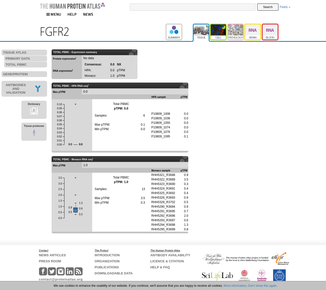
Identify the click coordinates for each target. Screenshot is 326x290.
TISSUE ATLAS (14, 52)
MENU (53, 14)
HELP (72, 14)
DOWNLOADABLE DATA (114, 273)
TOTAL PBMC (16, 64)
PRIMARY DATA (18, 58)
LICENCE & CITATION (167, 261)
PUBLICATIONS (107, 267)
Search (268, 7)
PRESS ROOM (50, 261)
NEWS (88, 14)
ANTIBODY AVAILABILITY (170, 255)
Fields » (285, 7)
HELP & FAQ (160, 267)
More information (235, 285)
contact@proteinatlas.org (61, 279)
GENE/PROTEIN (15, 74)
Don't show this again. (262, 285)
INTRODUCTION (107, 255)
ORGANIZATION (107, 261)
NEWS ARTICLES (52, 255)
